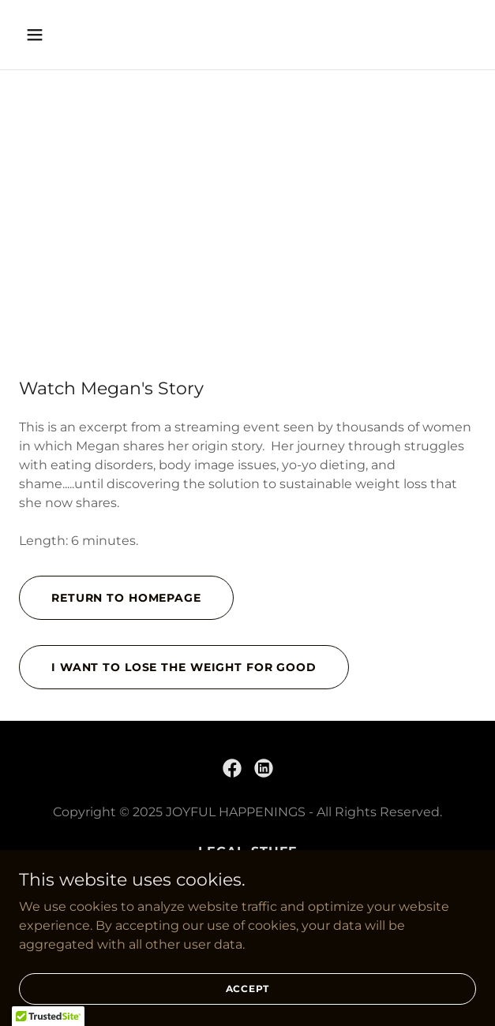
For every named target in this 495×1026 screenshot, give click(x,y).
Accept (248, 988)
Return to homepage (126, 598)
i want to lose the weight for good (184, 667)
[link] (232, 768)
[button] (71, 34)
